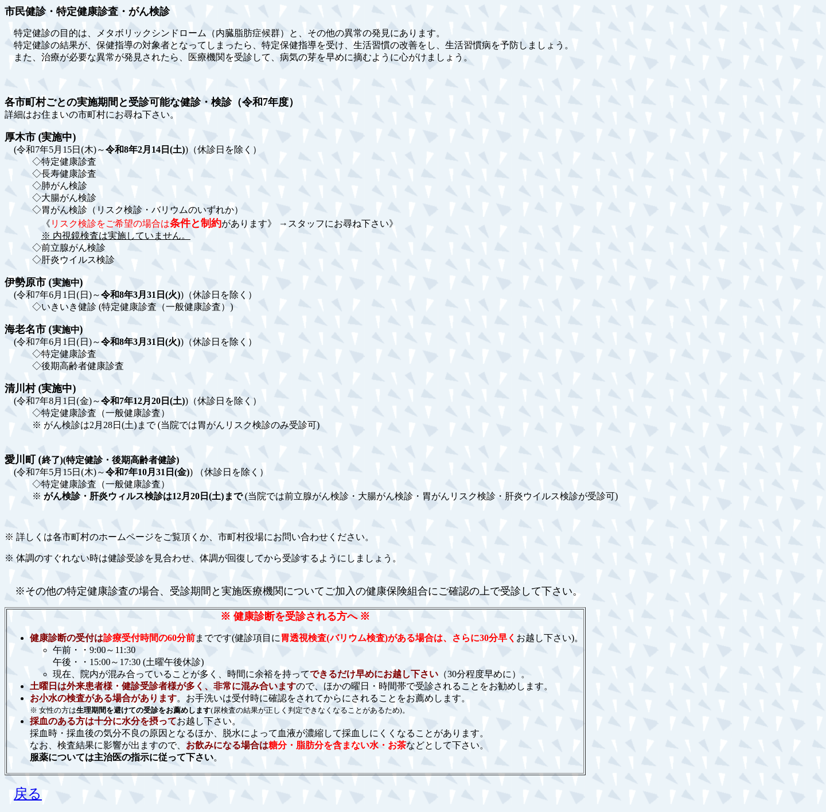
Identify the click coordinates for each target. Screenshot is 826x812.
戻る (28, 793)
